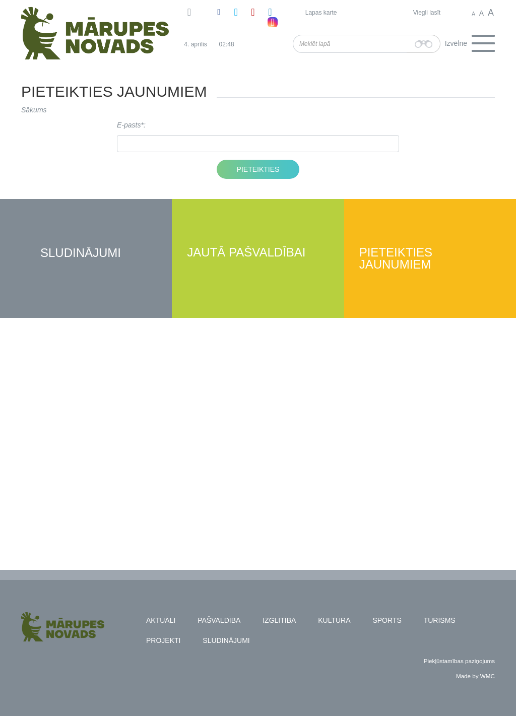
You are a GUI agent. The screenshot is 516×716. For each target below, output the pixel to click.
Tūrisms (440, 620)
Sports (386, 620)
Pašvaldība (219, 620)
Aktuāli (160, 620)
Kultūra (334, 620)
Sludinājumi (80, 253)
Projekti (163, 640)
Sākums (34, 110)
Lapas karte (321, 12)
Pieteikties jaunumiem (395, 258)
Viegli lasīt (426, 12)
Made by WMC (475, 676)
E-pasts (129, 125)
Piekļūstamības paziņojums (459, 661)
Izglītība (279, 620)
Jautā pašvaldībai (246, 252)
